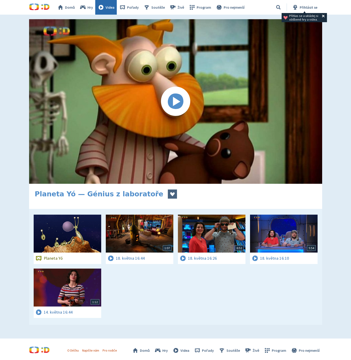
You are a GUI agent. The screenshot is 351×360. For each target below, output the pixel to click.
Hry (86, 7)
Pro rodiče (110, 350)
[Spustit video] (175, 101)
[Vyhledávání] (278, 7)
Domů (66, 7)
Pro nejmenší (230, 7)
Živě (176, 7)
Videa (106, 7)
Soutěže (154, 7)
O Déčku (73, 350)
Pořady (129, 7)
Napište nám (90, 350)
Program (200, 7)
